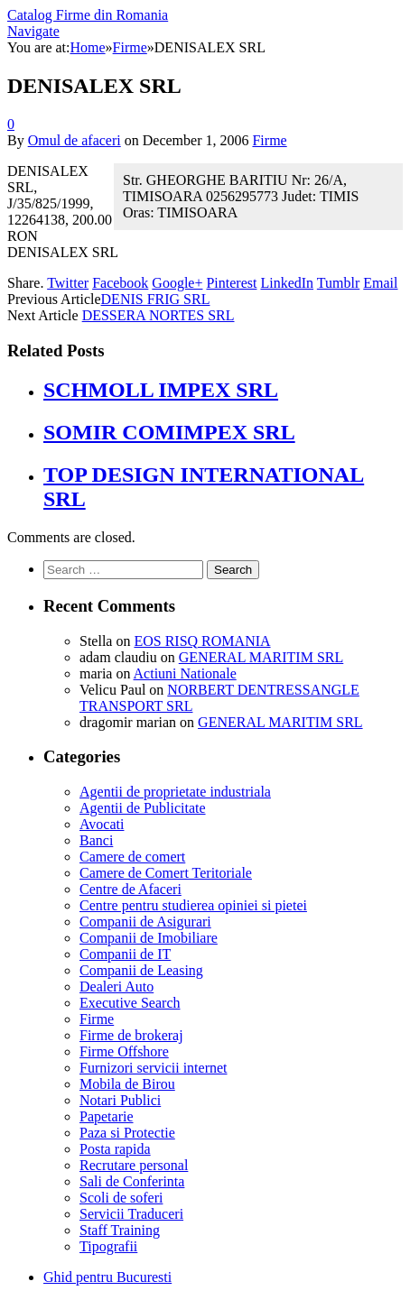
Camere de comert (132, 856)
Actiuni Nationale (185, 673)
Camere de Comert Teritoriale (165, 872)
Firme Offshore (124, 1051)
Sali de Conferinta (131, 1181)
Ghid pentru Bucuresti (107, 1277)
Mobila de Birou (127, 1084)
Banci (96, 840)
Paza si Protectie (127, 1132)
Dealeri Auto (116, 986)
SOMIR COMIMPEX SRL (169, 432)
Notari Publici (120, 1100)
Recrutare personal (133, 1165)
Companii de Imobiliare (148, 937)
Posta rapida (115, 1149)
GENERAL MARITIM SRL (261, 657)
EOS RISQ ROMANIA (202, 641)
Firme (269, 140)
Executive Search (130, 1002)
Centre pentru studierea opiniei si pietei (193, 905)
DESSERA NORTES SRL (158, 315)
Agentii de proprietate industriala (175, 791)
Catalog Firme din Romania (87, 15)
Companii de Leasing (141, 970)
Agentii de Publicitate (142, 808)
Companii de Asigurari (145, 921)
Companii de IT (125, 954)
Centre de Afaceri (130, 889)
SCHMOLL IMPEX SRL (160, 389)
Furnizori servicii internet (153, 1067)
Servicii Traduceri (131, 1214)
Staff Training (119, 1230)
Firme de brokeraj (131, 1035)
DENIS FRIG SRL (155, 299)
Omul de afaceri (74, 140)
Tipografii (108, 1246)
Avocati (101, 824)
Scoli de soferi (121, 1197)
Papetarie (106, 1116)
